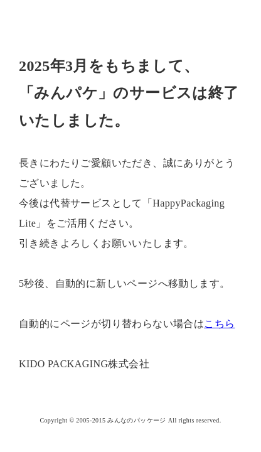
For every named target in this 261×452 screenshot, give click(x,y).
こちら (219, 323)
